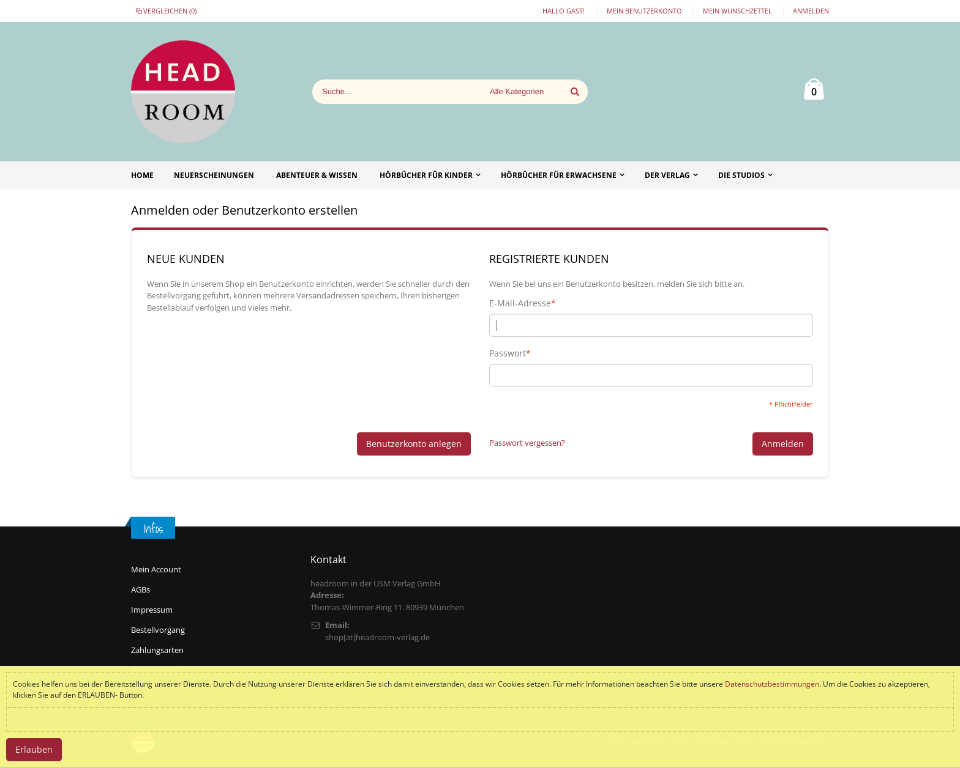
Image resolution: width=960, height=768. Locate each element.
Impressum (152, 609)
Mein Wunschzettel (737, 10)
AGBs (140, 589)
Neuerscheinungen (214, 175)
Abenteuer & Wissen (317, 175)
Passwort (507, 353)
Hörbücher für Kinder (426, 175)
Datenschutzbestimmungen (772, 684)
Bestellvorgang (158, 629)
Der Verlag (667, 175)
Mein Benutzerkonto (644, 10)
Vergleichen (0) (165, 10)
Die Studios (741, 175)
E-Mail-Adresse (520, 303)
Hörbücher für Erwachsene (559, 175)
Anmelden (811, 10)
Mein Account (156, 569)
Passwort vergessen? (527, 442)
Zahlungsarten (157, 649)
